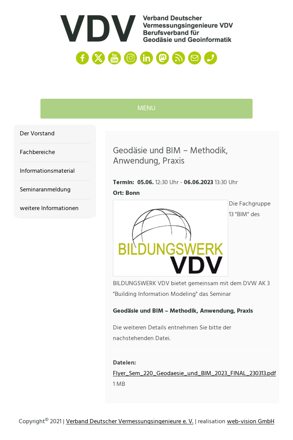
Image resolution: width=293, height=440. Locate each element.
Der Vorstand (37, 134)
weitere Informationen (49, 209)
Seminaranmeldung (45, 190)
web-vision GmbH (250, 422)
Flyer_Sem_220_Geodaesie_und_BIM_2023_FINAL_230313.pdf (194, 374)
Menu (146, 108)
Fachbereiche (37, 152)
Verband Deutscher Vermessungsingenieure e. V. (129, 422)
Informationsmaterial (47, 171)
